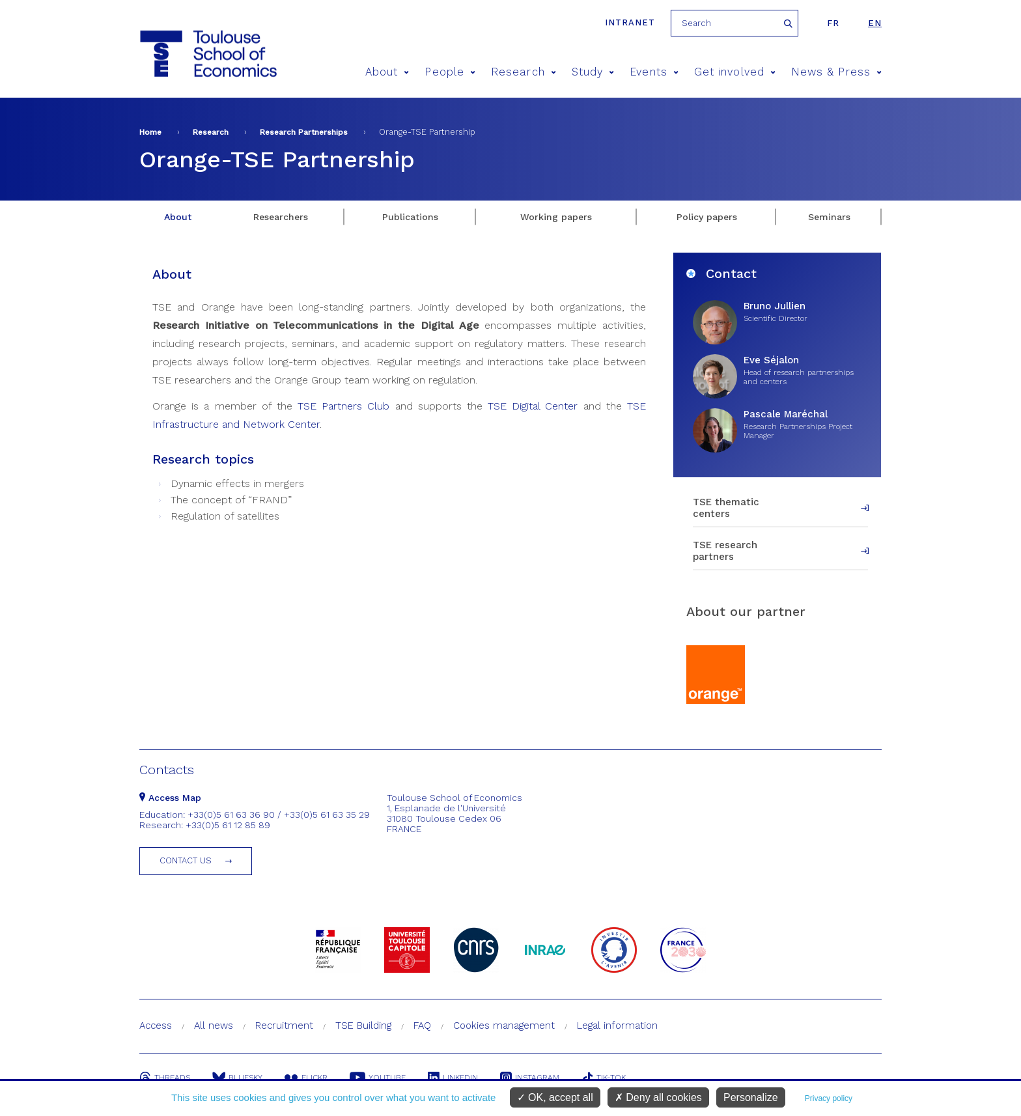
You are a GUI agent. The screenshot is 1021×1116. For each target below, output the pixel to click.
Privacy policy (828, 1098)
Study (593, 72)
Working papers (556, 217)
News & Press (836, 72)
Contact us (186, 860)
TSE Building (363, 1025)
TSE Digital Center (533, 406)
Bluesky (237, 1077)
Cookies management (504, 1025)
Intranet (630, 22)
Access (155, 1025)
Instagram (529, 1077)
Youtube (378, 1077)
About (387, 72)
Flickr (306, 1077)
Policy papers (707, 217)
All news (213, 1025)
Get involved (735, 72)
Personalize (750, 1097)
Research (523, 72)
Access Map (170, 797)
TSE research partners (725, 551)
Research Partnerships (304, 132)
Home (150, 132)
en (875, 23)
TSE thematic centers (726, 508)
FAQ (422, 1025)
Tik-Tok (603, 1077)
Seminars (829, 217)
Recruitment (284, 1025)
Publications (410, 217)
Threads (164, 1077)
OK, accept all (555, 1097)
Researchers (280, 217)
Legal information (617, 1025)
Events (654, 72)
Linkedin (453, 1077)
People (450, 72)
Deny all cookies (658, 1097)
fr (833, 23)
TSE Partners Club (343, 406)
